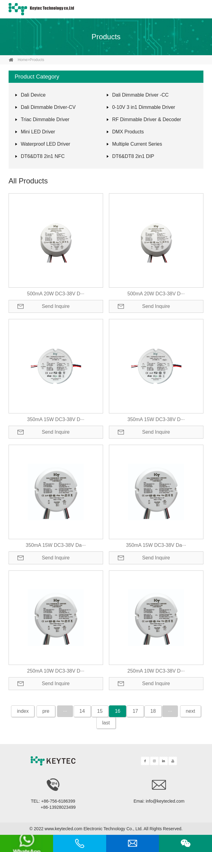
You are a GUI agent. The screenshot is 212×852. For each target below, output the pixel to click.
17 (135, 711)
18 (153, 711)
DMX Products (128, 131)
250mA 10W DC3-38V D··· (55, 671)
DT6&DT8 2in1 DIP (133, 156)
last (106, 722)
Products (106, 37)
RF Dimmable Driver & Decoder (146, 119)
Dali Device (33, 95)
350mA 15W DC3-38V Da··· (56, 545)
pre (45, 711)
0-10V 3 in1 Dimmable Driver (143, 107)
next (190, 711)
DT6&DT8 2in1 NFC (43, 156)
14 (82, 711)
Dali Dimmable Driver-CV (48, 107)
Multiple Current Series (137, 144)
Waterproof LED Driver (45, 144)
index (23, 711)
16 (117, 711)
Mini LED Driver (38, 131)
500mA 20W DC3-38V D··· (55, 293)
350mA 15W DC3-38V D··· (55, 419)
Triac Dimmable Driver (45, 119)
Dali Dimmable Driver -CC (140, 95)
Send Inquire (56, 306)
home (23, 60)
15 (100, 711)
